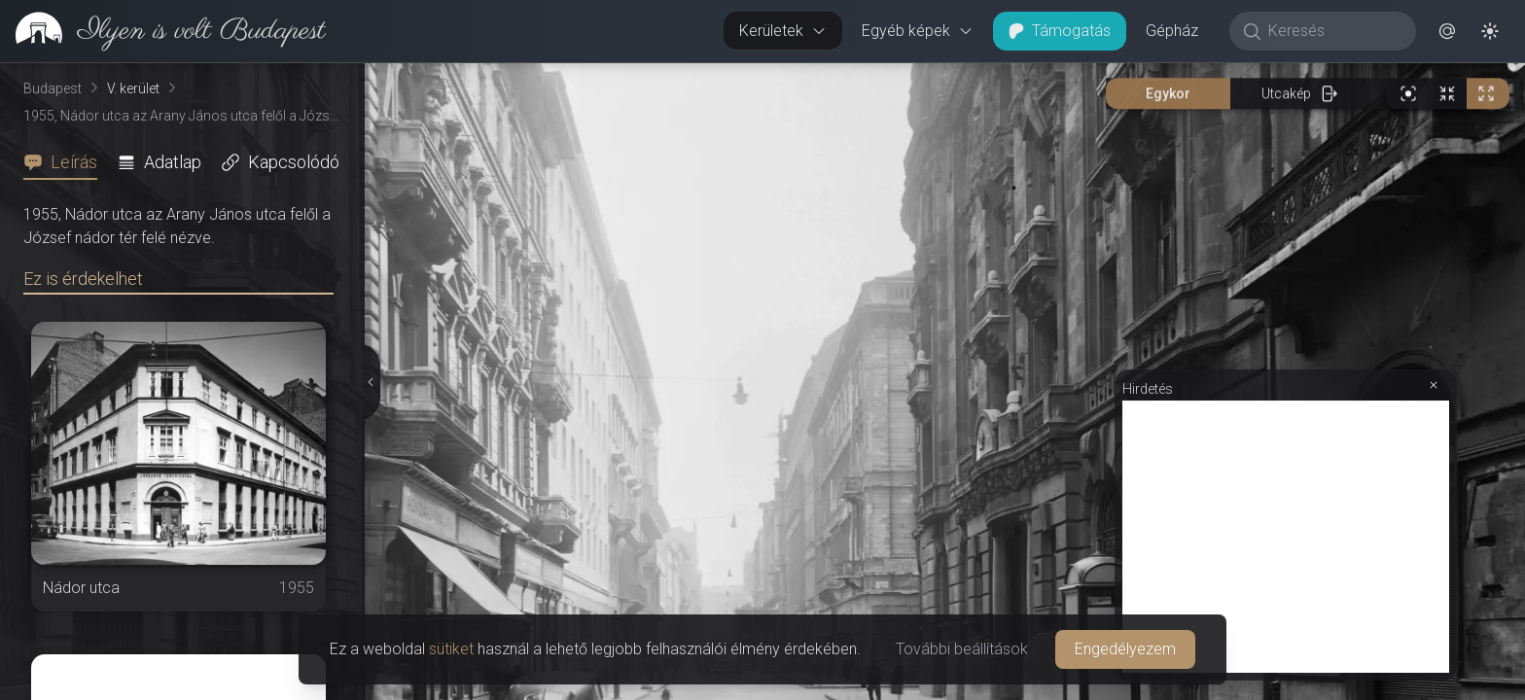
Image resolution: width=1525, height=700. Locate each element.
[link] (163, 31)
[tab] (66, 162)
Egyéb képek (918, 30)
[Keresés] (1332, 31)
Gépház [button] (1172, 30)
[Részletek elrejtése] (369, 382)
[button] (1447, 31)
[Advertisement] (1285, 537)
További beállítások (962, 649)
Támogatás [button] (1060, 30)
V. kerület (133, 88)
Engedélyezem (1125, 649)
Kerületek (783, 30)
